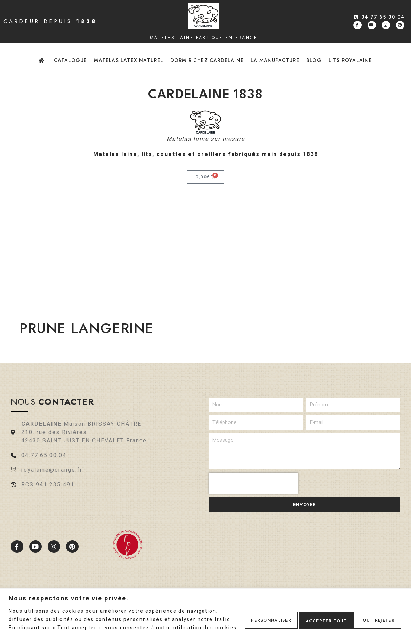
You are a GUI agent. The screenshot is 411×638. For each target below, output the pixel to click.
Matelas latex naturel (128, 60)
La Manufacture (275, 60)
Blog (314, 60)
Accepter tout (371, 615)
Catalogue (70, 60)
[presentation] (253, 483)
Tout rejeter (310, 615)
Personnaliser (250, 615)
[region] (205, 609)
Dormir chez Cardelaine (207, 60)
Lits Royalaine (350, 60)
